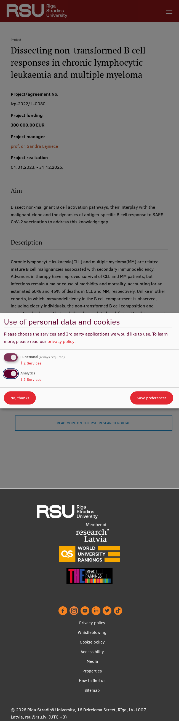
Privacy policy (92, 623)
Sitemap (92, 690)
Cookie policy (92, 642)
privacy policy (60, 341)
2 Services (30, 363)
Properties (92, 671)
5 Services (30, 379)
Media (92, 661)
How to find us (92, 681)
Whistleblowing (92, 632)
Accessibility (92, 652)
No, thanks (19, 398)
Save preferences (152, 398)
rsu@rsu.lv (35, 717)
